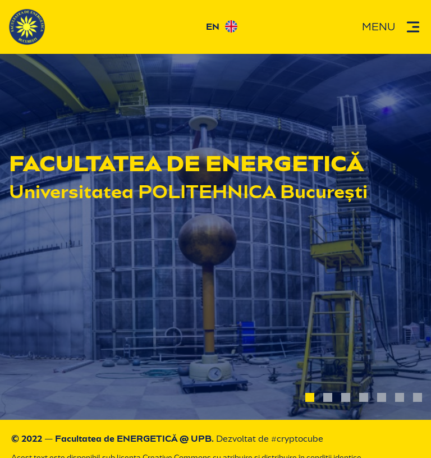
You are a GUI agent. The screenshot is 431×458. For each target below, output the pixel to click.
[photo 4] (363, 397)
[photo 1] (309, 397)
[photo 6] (399, 397)
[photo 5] (381, 397)
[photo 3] (345, 397)
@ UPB (196, 438)
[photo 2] (327, 397)
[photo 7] (417, 397)
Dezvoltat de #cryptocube (269, 438)
